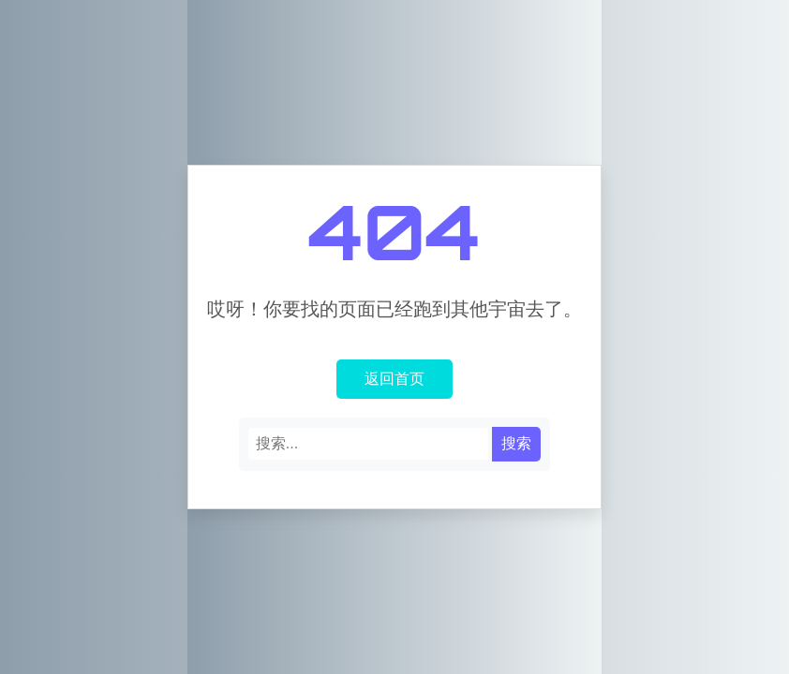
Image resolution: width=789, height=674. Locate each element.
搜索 (516, 443)
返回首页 (394, 378)
